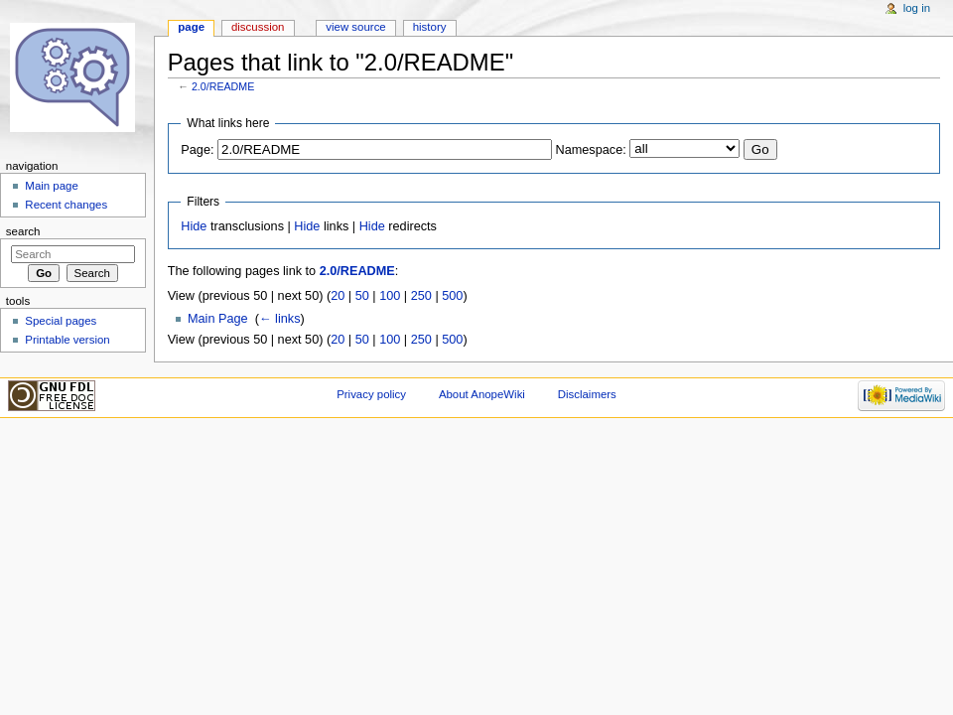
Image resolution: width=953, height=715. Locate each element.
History (430, 27)
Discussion (257, 27)
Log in (916, 8)
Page (191, 27)
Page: (197, 150)
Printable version (67, 340)
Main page (51, 186)
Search (23, 231)
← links (280, 319)
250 (421, 296)
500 (452, 296)
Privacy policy (371, 394)
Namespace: (591, 150)
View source (355, 27)
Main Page (218, 319)
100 (389, 296)
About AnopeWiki (482, 394)
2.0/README (223, 86)
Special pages (60, 321)
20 (337, 296)
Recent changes (66, 205)
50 (362, 296)
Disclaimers (587, 394)
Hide (193, 226)
